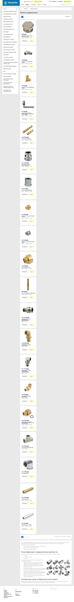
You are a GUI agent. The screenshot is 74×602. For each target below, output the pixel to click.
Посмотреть (24, 40)
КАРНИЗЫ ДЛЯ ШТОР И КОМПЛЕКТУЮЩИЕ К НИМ (8, 87)
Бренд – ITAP (24, 321)
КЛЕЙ (4, 71)
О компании (33, 4)
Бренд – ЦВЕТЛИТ (25, 398)
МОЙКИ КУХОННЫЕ (7, 68)
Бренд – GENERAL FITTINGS (27, 37)
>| (28, 16)
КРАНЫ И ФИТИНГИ (7, 16)
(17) (60, 1)
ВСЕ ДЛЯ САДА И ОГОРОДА (8, 49)
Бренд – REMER (25, 448)
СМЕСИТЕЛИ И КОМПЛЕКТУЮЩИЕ (10, 11)
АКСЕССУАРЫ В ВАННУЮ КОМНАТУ (10, 42)
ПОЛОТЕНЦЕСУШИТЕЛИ (8, 24)
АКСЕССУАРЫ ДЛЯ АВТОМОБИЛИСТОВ (7, 91)
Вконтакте (36, 591)
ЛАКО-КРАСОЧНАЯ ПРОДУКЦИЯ (9, 52)
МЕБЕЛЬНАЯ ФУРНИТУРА (8, 21)
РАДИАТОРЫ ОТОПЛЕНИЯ (8, 39)
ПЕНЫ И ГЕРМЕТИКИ (7, 76)
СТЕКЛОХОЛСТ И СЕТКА (8, 57)
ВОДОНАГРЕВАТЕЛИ (7, 26)
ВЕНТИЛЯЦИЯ (6, 31)
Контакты (44, 4)
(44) (53, 1)
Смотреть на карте (38, 1)
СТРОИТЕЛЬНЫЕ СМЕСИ (8, 34)
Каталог (27, 4)
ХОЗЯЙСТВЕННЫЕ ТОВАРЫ (8, 59)
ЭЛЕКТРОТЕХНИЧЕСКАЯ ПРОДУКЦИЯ (8, 80)
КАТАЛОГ (26, 8)
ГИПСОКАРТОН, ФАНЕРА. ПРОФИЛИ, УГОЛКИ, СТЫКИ (10, 63)
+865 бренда (17, 595)
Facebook (36, 590)
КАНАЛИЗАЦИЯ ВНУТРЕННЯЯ (9, 44)
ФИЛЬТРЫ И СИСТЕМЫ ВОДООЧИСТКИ (7, 83)
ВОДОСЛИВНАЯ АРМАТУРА (8, 29)
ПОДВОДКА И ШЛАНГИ (7, 19)
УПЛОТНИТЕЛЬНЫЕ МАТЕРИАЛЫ (9, 66)
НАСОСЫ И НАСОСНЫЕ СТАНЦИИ (9, 73)
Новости (39, 4)
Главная (22, 4)
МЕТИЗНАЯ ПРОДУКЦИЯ (8, 47)
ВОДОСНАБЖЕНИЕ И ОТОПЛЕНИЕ (10, 14)
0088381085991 (18, 591)
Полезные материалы (8, 596)
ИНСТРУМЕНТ (6, 54)
